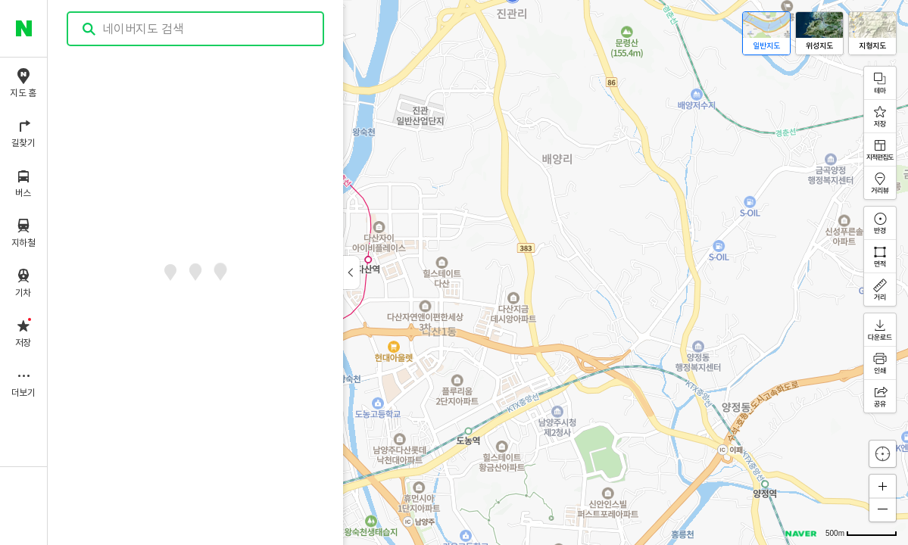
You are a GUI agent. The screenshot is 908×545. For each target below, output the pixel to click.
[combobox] (196, 29)
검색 (89, 29)
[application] (478, 272)
